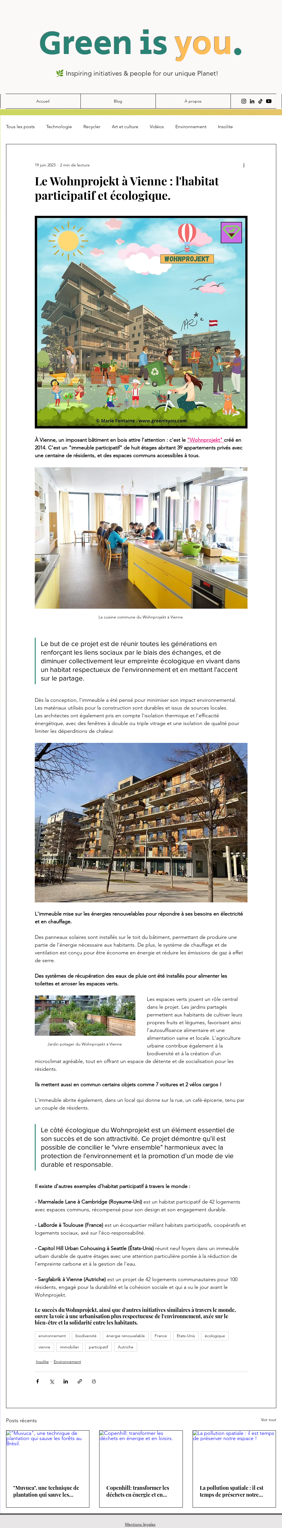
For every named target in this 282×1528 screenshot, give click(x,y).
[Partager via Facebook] (37, 1381)
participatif (98, 1347)
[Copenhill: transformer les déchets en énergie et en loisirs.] (141, 1454)
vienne (44, 1347)
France (161, 1335)
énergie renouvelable (125, 1335)
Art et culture (125, 126)
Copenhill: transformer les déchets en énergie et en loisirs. (137, 1491)
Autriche (125, 1347)
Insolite (225, 126)
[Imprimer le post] (94, 1381)
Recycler (91, 126)
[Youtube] (269, 101)
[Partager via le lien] (80, 1381)
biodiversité (86, 1335)
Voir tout (268, 1419)
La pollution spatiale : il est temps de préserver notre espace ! (231, 1491)
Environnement (190, 126)
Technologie (59, 126)
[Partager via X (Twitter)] (51, 1381)
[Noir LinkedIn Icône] (252, 101)
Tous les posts (20, 126)
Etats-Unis (186, 1335)
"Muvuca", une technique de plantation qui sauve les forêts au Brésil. (46, 1491)
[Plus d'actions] (244, 165)
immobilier (69, 1347)
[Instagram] (244, 101)
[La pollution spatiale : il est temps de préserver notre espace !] (234, 1454)
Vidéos (157, 126)
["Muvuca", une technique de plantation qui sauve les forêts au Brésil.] (47, 1454)
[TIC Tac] (260, 101)
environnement (52, 1335)
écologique (215, 1335)
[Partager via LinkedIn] (65, 1381)
